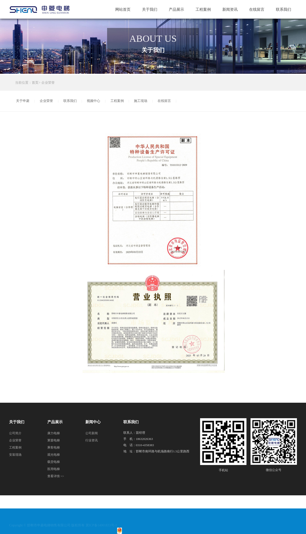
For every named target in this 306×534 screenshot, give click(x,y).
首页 (35, 83)
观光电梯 (53, 454)
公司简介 (15, 433)
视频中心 (93, 101)
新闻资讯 (230, 9)
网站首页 (123, 9)
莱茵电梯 (53, 440)
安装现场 (15, 454)
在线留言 (256, 9)
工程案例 (203, 9)
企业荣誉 (46, 101)
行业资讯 (91, 440)
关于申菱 (22, 101)
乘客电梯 (53, 447)
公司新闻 (91, 433)
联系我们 (283, 9)
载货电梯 (53, 462)
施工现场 (140, 101)
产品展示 (176, 9)
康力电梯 (53, 433)
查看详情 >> (55, 476)
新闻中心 (93, 422)
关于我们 (149, 9)
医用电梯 (53, 469)
